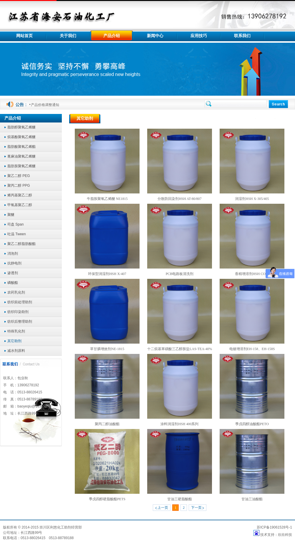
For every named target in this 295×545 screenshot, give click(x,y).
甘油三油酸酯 (252, 499)
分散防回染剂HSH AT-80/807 (179, 199)
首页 (249, 119)
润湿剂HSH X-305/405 (252, 199)
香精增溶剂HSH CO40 (252, 274)
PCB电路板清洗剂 (180, 274)
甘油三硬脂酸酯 (179, 499)
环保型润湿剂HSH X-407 (107, 274)
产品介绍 (266, 119)
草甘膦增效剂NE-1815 (107, 349)
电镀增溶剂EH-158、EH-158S (252, 349)
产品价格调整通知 (45, 105)
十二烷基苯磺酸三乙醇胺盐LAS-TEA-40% (179, 349)
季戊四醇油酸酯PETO (252, 424)
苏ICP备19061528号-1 (274, 527)
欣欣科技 (285, 535)
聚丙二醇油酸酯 (107, 424)
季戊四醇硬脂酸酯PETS (107, 499)
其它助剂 (285, 119)
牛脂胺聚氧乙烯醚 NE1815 (107, 199)
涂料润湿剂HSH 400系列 (179, 424)
